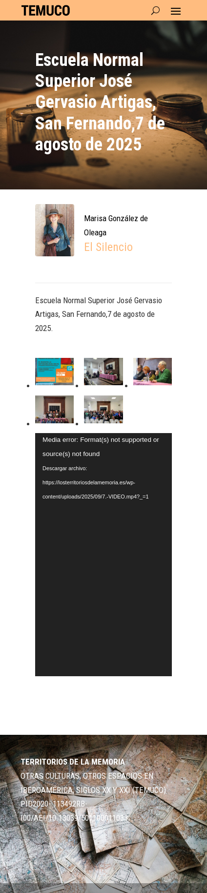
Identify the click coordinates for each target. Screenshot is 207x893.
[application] (103, 554)
